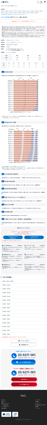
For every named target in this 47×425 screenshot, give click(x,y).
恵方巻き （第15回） (6, 285)
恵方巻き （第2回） (6, 330)
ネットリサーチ (38, 403)
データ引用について (5, 406)
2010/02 (15, 12)
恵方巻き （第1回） (6, 334)
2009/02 (19, 12)
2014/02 (41, 10)
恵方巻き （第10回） (6, 300)
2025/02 (2, 10)
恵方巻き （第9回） (6, 304)
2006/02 (32, 12)
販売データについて (5, 403)
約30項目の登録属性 (16, 50)
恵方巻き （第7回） (6, 311)
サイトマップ (37, 408)
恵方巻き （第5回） (6, 319)
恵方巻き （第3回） (6, 326)
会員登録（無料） (14, 21)
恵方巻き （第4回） (6, 322)
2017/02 (28, 10)
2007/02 (28, 12)
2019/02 (20, 10)
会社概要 (37, 401)
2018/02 (24, 10)
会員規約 (37, 406)
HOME (2, 5)
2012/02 (7, 12)
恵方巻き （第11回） (6, 296)
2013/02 (2, 12)
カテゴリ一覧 (6, 5)
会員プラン (3, 401)
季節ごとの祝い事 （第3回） (8, 281)
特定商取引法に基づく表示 (40, 405)
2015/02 (37, 10)
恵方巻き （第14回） (6, 288)
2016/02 (32, 10)
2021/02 (11, 10)
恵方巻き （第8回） (6, 307)
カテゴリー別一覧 (23, 341)
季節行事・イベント (13, 5)
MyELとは (3, 400)
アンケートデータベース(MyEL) (6, 2)
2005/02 (36, 12)
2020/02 (15, 10)
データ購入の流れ (4, 405)
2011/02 (11, 12)
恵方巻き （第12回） (6, 292)
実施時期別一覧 (23, 344)
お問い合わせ (4, 408)
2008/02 (24, 12)
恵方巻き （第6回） (6, 315)
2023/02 (7, 10)
